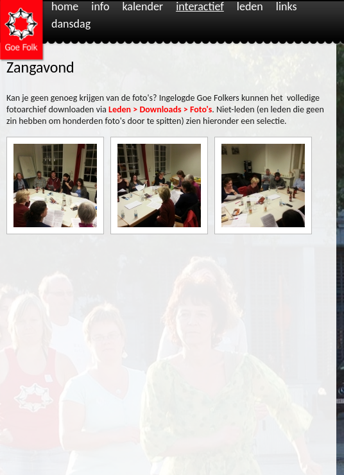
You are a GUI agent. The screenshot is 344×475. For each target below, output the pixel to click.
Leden (250, 7)
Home (64, 7)
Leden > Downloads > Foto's (160, 109)
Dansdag (70, 24)
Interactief (200, 7)
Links (286, 7)
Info (100, 7)
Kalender (142, 7)
